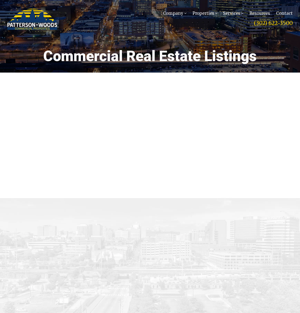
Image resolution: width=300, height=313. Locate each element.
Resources (259, 13)
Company (174, 13)
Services (233, 13)
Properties (204, 13)
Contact (284, 13)
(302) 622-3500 (273, 23)
